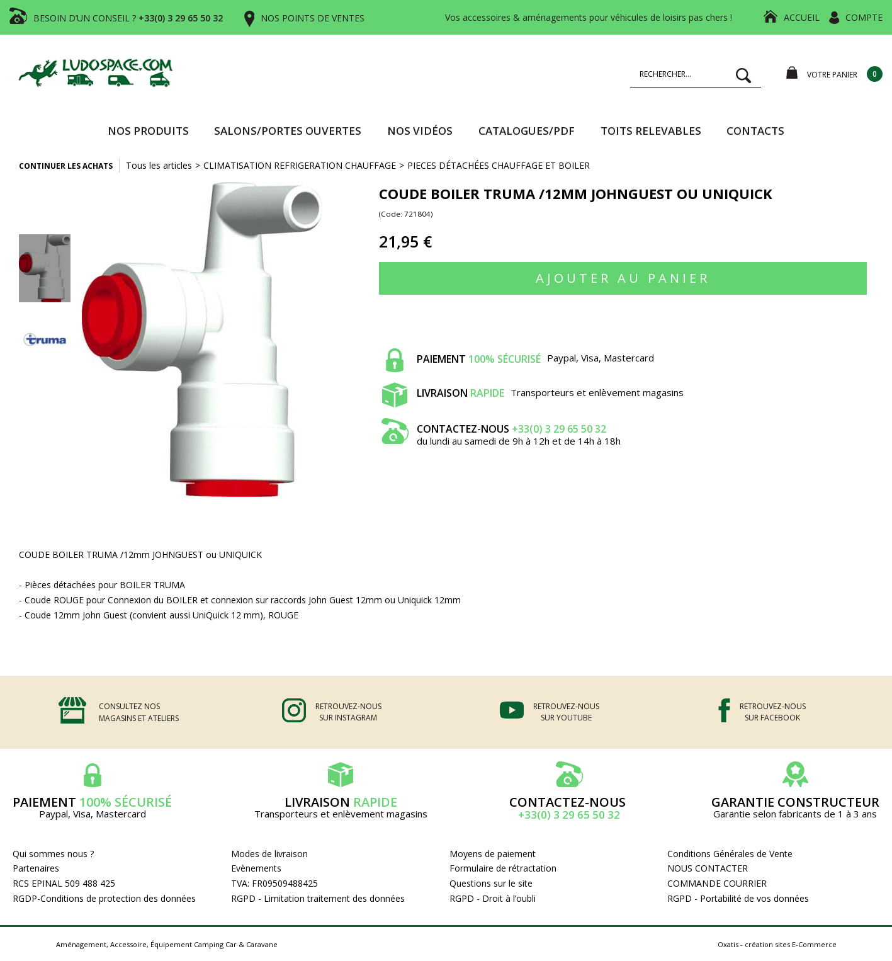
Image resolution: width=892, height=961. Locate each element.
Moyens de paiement (492, 854)
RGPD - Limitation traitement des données (318, 898)
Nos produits (148, 130)
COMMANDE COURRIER (717, 883)
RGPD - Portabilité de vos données (738, 898)
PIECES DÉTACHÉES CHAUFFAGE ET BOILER (498, 165)
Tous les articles (159, 165)
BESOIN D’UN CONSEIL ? (128, 18)
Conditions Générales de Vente (730, 854)
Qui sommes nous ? (53, 854)
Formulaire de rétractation (502, 868)
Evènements (256, 868)
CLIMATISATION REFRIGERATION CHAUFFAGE (299, 165)
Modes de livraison (269, 854)
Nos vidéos (420, 130)
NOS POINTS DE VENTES (312, 18)
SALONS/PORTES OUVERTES (287, 130)
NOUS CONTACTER (707, 868)
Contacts (755, 130)
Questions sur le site (491, 883)
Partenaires (36, 868)
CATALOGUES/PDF (526, 130)
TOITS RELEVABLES (651, 130)
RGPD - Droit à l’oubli (492, 898)
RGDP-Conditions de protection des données (104, 898)
